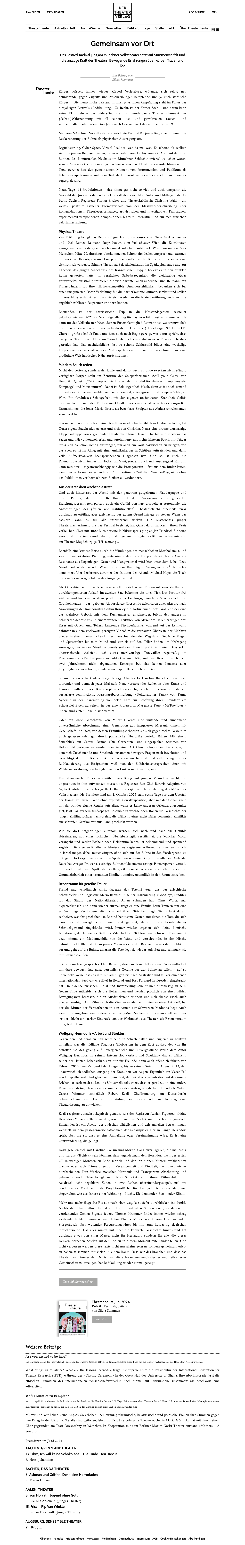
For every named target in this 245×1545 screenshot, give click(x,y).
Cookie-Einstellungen (173, 1538)
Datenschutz (126, 1538)
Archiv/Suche (90, 28)
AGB (155, 1538)
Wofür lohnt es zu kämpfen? (47, 1396)
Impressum (143, 1538)
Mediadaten (109, 1538)
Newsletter (113, 28)
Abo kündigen (197, 1538)
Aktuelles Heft (64, 28)
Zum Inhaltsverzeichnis (78, 1282)
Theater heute (38, 28)
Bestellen (101, 1319)
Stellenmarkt (164, 28)
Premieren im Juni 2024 (44, 1441)
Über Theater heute (194, 28)
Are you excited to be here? (46, 1356)
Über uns (45, 1538)
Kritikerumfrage (138, 28)
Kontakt (58, 1538)
